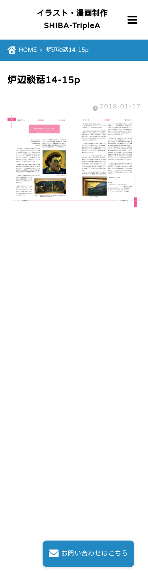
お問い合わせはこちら (88, 554)
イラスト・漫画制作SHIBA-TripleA (72, 19)
